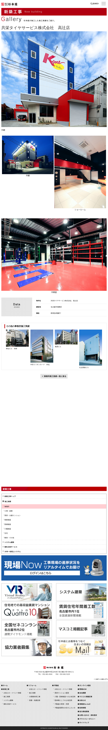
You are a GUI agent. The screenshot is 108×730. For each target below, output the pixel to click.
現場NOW (82, 689)
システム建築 (9, 542)
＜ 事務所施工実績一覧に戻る (54, 376)
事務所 (7, 506)
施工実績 (7, 696)
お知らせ (82, 700)
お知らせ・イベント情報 (12, 693)
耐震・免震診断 (34, 700)
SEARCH (94, 4)
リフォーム (32, 685)
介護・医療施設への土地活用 (65, 696)
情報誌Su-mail (84, 704)
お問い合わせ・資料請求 (88, 715)
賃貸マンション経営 (62, 693)
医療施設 (8, 524)
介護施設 (8, 529)
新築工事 (6, 689)
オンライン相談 (85, 685)
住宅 (6, 533)
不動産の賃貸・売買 (62, 704)
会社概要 (82, 693)
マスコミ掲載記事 (85, 696)
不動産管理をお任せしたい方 (65, 708)
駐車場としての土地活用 (63, 700)
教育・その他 (9, 537)
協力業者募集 (84, 711)
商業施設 (8, 520)
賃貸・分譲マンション (12, 515)
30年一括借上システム (13, 551)
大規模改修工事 (34, 696)
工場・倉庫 (8, 511)
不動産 (56, 685)
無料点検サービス (11, 547)
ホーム (5, 685)
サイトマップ (84, 722)
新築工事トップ (10, 496)
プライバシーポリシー (87, 719)
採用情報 (82, 708)
